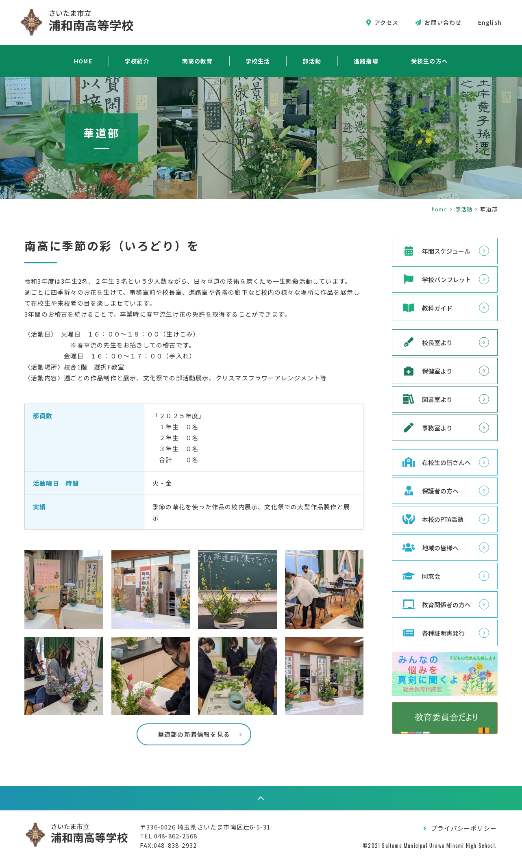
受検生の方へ (429, 61)
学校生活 (258, 61)
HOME (83, 61)
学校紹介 (137, 61)
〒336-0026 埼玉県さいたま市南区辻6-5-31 (205, 827)
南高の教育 (197, 61)
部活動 (311, 61)
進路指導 (366, 61)
